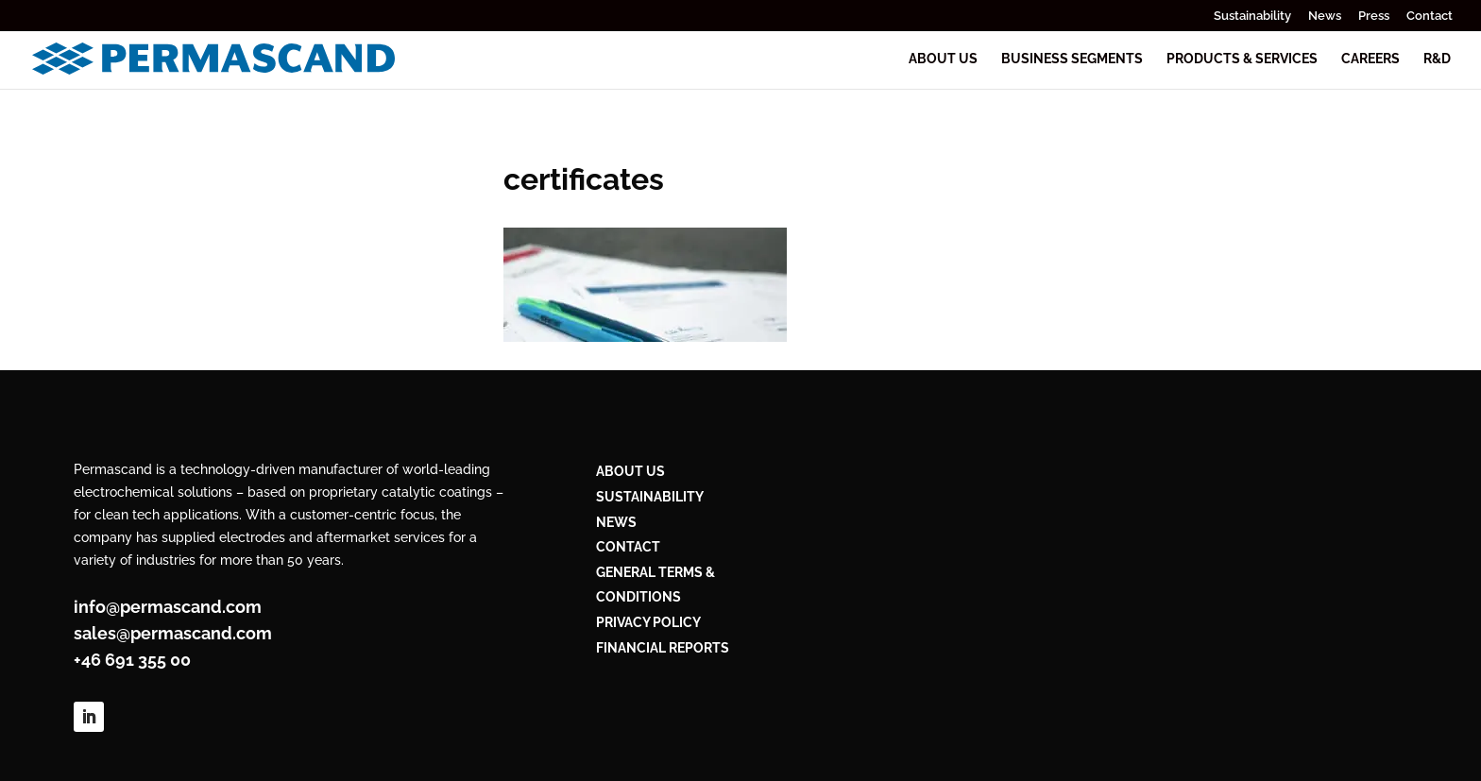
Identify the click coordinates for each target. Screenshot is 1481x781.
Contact (1429, 16)
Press (1373, 16)
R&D (1437, 59)
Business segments (1072, 59)
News (1324, 16)
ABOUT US (630, 471)
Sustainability (1252, 16)
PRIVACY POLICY (648, 622)
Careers (1370, 59)
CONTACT (628, 546)
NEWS (616, 522)
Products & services (1242, 59)
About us (943, 59)
